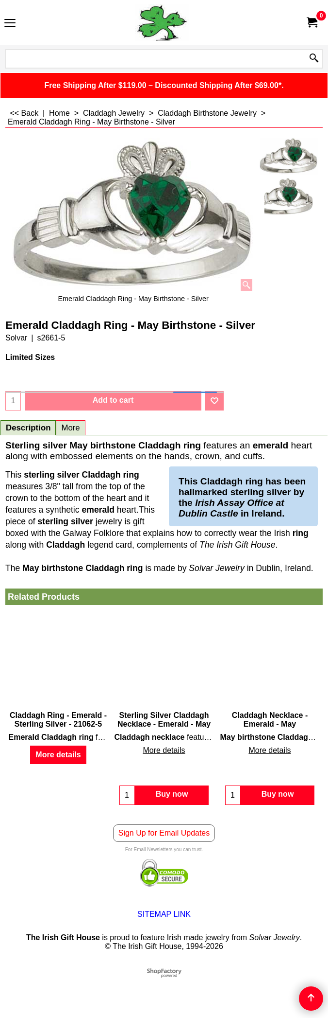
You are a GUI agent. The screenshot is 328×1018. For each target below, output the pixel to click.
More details (58, 754)
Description (28, 427)
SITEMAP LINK (164, 914)
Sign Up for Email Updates (164, 833)
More (70, 427)
